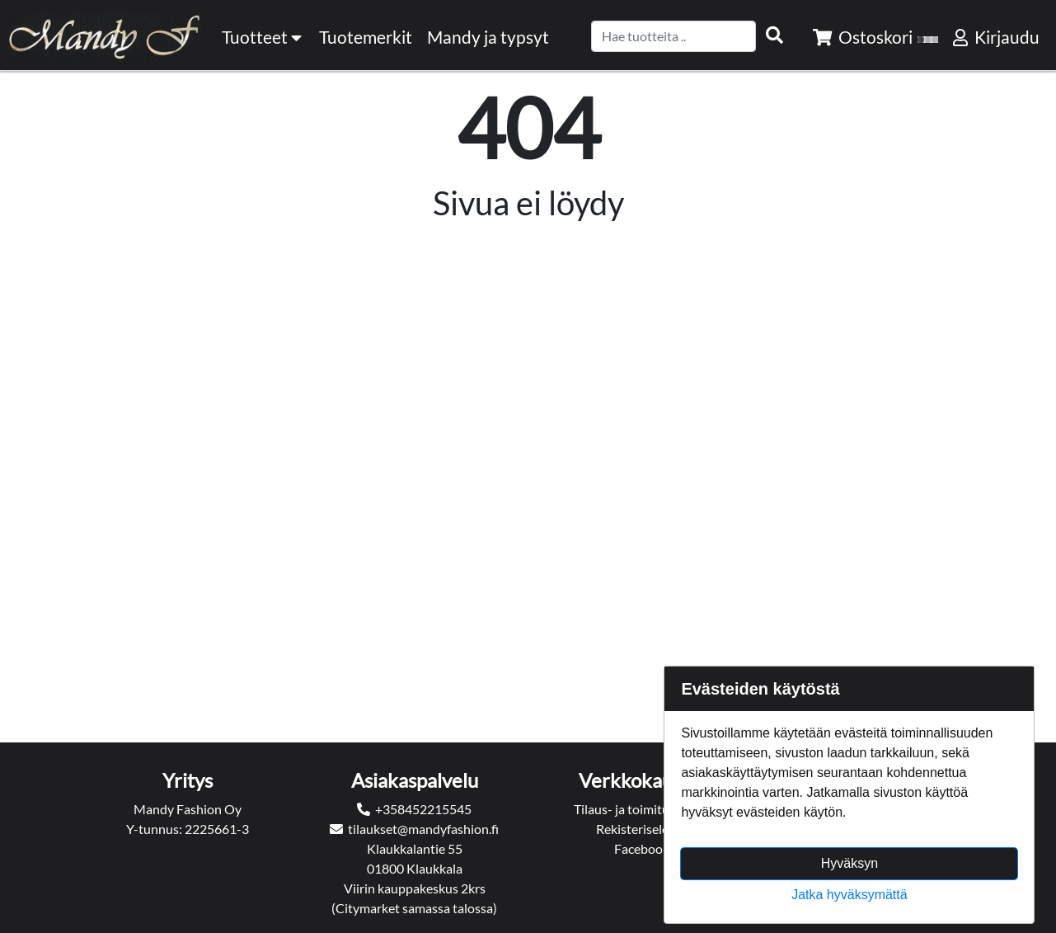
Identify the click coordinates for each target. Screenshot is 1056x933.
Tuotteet (263, 36)
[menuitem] (366, 36)
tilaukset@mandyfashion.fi (423, 828)
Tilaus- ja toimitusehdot (641, 809)
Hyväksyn (849, 863)
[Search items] (774, 35)
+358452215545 (423, 809)
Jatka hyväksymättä (849, 895)
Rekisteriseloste (641, 828)
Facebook (641, 848)
